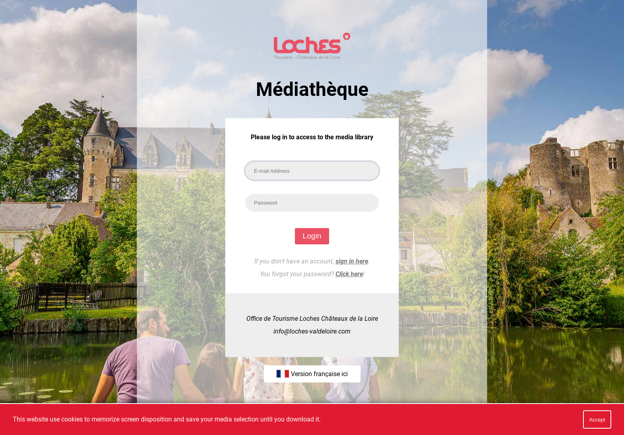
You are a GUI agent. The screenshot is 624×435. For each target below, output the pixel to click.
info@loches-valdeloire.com (312, 331)
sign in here (351, 261)
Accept (597, 420)
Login (312, 236)
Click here (349, 274)
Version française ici (312, 374)
